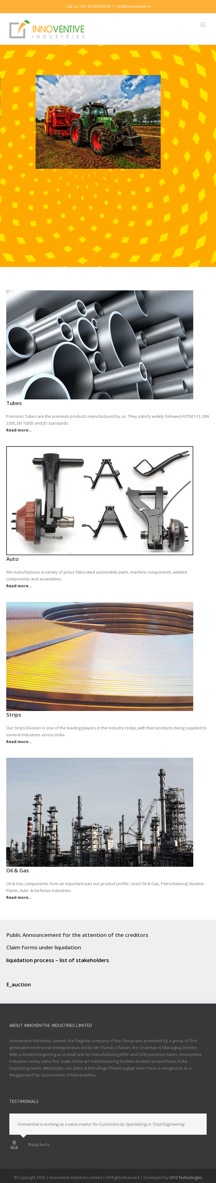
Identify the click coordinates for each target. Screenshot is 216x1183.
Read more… (19, 430)
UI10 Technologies (185, 1177)
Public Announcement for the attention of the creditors (77, 934)
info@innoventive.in (133, 6)
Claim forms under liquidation (43, 947)
